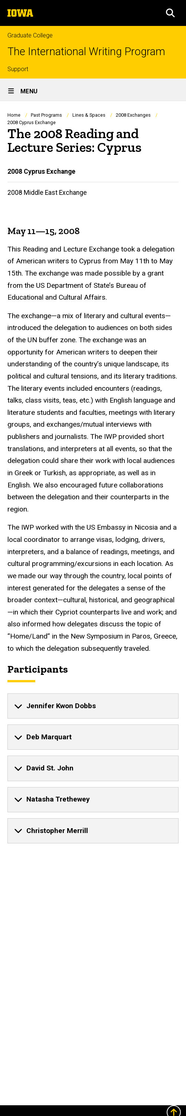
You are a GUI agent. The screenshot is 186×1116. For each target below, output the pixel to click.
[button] (170, 13)
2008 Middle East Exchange (47, 192)
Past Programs (46, 115)
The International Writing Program (86, 51)
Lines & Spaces (88, 115)
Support (17, 69)
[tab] (93, 706)
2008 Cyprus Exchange (41, 171)
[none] (93, 706)
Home (13, 115)
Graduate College (30, 35)
